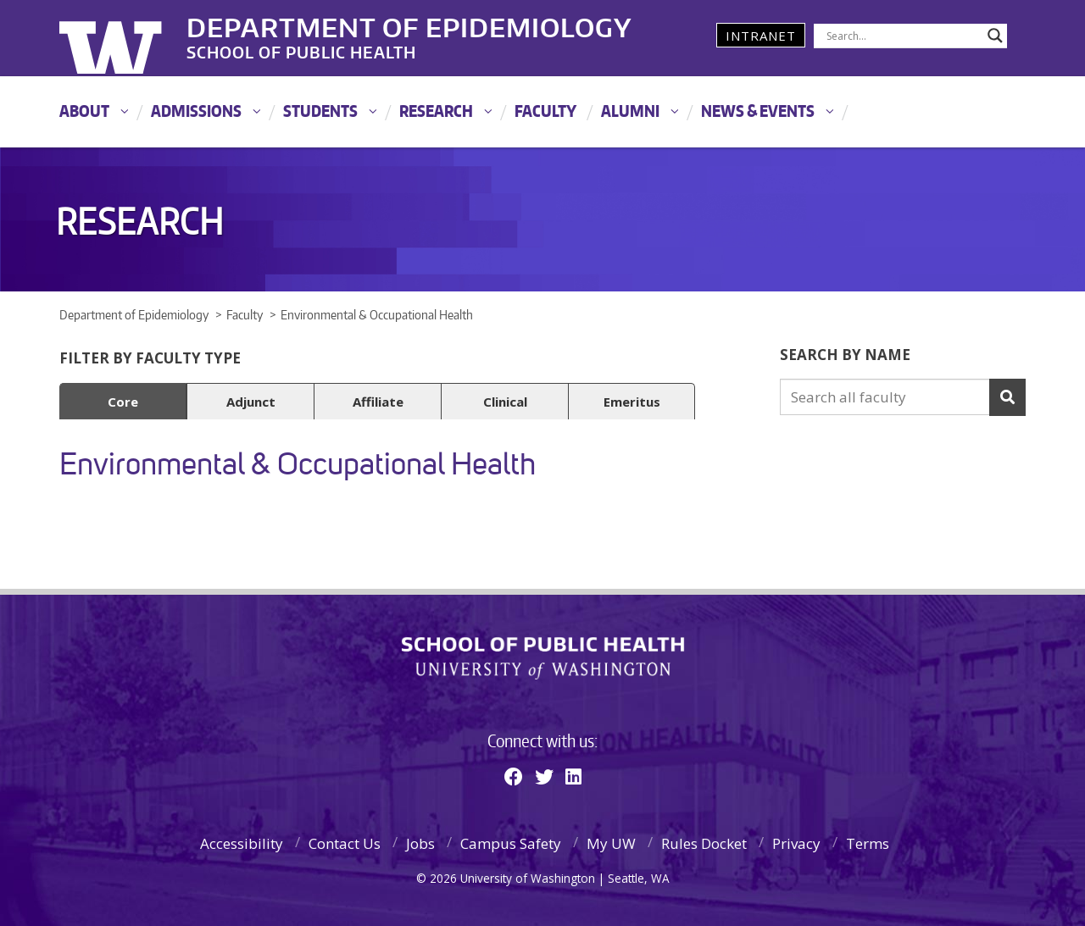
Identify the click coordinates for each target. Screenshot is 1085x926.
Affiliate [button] (378, 401)
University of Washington (128, 38)
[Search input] (902, 35)
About (84, 110)
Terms (867, 843)
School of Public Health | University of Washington (543, 658)
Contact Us (345, 843)
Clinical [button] (505, 401)
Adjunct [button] (250, 401)
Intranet (761, 35)
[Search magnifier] (995, 35)
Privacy (796, 843)
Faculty (545, 110)
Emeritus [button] (632, 401)
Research (436, 110)
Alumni (630, 110)
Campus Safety (510, 843)
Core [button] (123, 401)
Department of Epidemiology (409, 24)
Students (320, 110)
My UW (611, 843)
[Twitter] (544, 776)
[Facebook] (513, 776)
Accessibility (241, 843)
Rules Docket (704, 843)
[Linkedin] (573, 776)
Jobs (420, 843)
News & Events (758, 110)
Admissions (196, 110)
